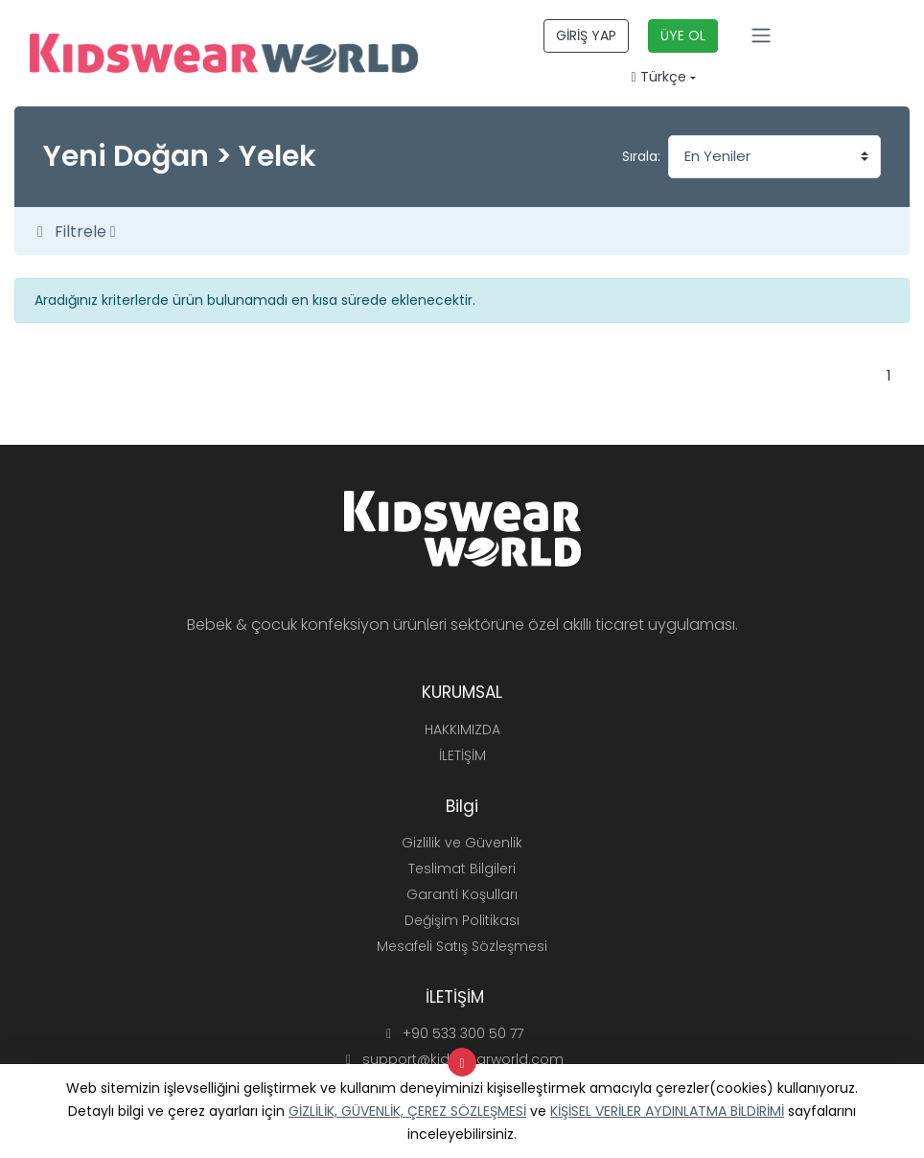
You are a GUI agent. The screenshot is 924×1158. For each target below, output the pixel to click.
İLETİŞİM (462, 755)
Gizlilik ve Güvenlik (462, 842)
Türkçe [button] (659, 76)
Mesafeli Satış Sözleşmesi (462, 946)
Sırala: (641, 156)
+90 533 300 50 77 (454, 1033)
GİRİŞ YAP (586, 35)
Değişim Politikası (462, 920)
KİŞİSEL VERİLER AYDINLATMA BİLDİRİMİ (667, 1111)
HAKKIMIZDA (462, 729)
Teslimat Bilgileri (462, 868)
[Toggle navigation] (761, 35)
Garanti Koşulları (462, 894)
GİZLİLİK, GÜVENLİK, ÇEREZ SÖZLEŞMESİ (407, 1111)
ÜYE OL (682, 35)
